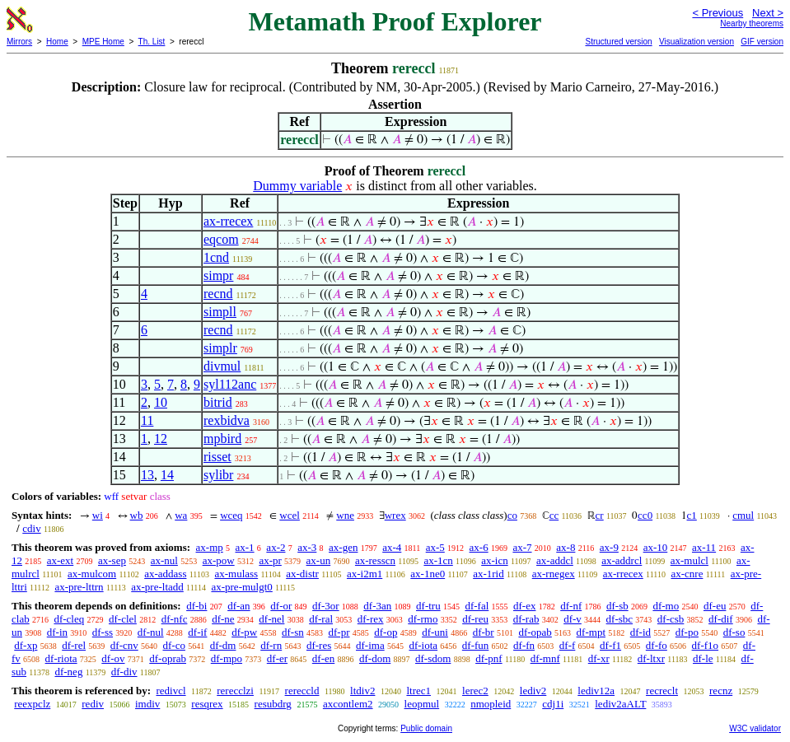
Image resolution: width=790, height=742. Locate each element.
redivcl (170, 690)
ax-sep (112, 560)
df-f (567, 645)
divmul (222, 366)
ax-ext (60, 560)
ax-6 (479, 547)
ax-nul (164, 560)
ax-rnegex (553, 573)
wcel (289, 515)
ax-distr (302, 573)
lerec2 (475, 690)
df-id (640, 632)
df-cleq (69, 619)
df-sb (617, 606)
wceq (231, 515)
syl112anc (229, 384)
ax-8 (565, 547)
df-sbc (619, 619)
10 (160, 402)
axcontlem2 (348, 704)
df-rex (371, 619)
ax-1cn (437, 560)
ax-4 (391, 547)
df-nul (151, 632)
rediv (93, 704)
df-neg (68, 671)
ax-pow (219, 560)
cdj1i (552, 704)
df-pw (244, 632)
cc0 (645, 515)
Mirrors (19, 41)
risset (217, 457)
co (512, 515)
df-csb (671, 619)
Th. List (152, 41)
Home (57, 41)
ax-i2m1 (364, 573)
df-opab (534, 632)
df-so (734, 632)
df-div (124, 671)
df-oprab (167, 658)
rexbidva (226, 420)
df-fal (476, 606)
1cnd (216, 257)
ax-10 (655, 547)
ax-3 (306, 547)
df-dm (223, 645)
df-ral (321, 619)
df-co (173, 645)
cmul (743, 515)
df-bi (196, 606)
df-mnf (545, 658)
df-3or (325, 606)
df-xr (599, 658)
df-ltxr (651, 658)
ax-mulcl (689, 560)
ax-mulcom (92, 573)
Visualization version (696, 41)
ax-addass (165, 573)
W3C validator (755, 728)
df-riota (61, 658)
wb (136, 515)
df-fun (475, 645)
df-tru (428, 606)
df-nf (571, 606)
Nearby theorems (751, 23)
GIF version (762, 41)
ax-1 (245, 547)
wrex (395, 515)
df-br (483, 632)
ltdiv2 (362, 690)
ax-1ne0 (427, 573)
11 (147, 420)
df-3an (377, 606)
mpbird (222, 439)
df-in (57, 632)
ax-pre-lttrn (78, 587)
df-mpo (226, 658)
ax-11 (704, 547)
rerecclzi (235, 690)
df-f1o (705, 645)
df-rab (526, 619)
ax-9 (609, 547)
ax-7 (521, 547)
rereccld (302, 690)
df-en (323, 658)
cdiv (31, 528)
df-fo (656, 645)
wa (181, 515)
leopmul (422, 704)
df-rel (74, 645)
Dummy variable (297, 186)
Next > (767, 13)
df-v (572, 619)
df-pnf (489, 658)
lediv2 (533, 690)
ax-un (318, 560)
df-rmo (422, 619)
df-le (703, 658)
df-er (277, 658)
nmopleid (490, 704)
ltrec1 (418, 690)
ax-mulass (236, 573)
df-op (385, 632)
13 (147, 475)
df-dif (720, 619)
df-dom (374, 658)
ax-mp (209, 547)
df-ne (223, 619)
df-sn (293, 632)
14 (167, 475)
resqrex (206, 704)
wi (97, 515)
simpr (218, 275)
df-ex (524, 606)
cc (554, 515)
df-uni (435, 632)
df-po (687, 632)
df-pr (338, 632)
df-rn (271, 645)
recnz (720, 690)
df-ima (370, 645)
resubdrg (273, 704)
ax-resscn (375, 560)
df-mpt (591, 632)
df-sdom (433, 658)
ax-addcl (554, 560)
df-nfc (174, 619)
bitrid (217, 402)
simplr (220, 348)
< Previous (717, 13)
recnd (218, 294)
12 (160, 439)
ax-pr (270, 560)
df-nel (271, 619)
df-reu (475, 619)
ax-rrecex (228, 221)
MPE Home (103, 41)
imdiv (147, 704)
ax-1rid (488, 573)
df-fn (524, 645)
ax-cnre (687, 573)
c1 (692, 515)
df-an (238, 606)
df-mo (665, 606)
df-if (197, 632)
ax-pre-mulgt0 (241, 587)
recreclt (662, 690)
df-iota (423, 645)
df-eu (715, 606)
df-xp (25, 645)
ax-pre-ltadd (157, 587)
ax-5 (435, 547)
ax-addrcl (621, 560)
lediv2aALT (620, 704)
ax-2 (275, 547)
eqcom (221, 239)
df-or (281, 606)
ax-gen (343, 547)
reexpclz (32, 704)
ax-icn (494, 560)
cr (600, 515)
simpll (219, 312)
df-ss (102, 632)
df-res (318, 645)
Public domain (426, 728)
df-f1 (610, 645)
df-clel (123, 619)
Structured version (618, 41)
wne (345, 515)
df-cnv (124, 645)
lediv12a (596, 690)
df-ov (112, 658)
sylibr (218, 475)
